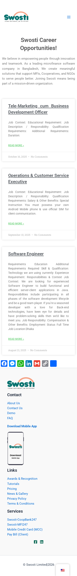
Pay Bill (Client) (17, 534)
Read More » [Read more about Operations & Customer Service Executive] (16, 223)
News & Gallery (17, 494)
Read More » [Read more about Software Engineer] (16, 339)
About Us (13, 403)
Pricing (12, 489)
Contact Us (15, 408)
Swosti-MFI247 (17, 524)
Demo (11, 413)
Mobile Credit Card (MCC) (25, 529)
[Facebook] (35, 542)
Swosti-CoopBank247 (22, 519)
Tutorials (13, 484)
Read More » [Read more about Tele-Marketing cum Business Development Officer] (16, 145)
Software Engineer (26, 253)
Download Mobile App (22, 426)
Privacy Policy (16, 499)
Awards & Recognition (22, 479)
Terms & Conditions (20, 503)
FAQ (10, 418)
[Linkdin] (42, 542)
